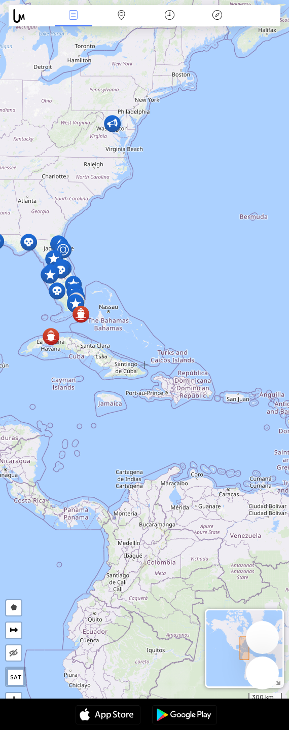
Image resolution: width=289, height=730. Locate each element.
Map (121, 16)
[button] (112, 123)
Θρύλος (217, 16)
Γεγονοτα (73, 16)
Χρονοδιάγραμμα (169, 16)
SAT (16, 677)
